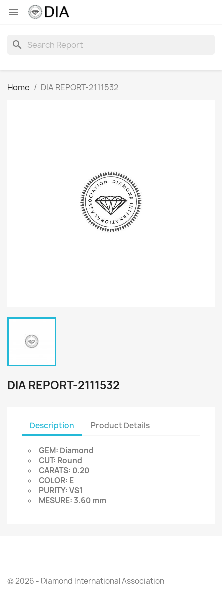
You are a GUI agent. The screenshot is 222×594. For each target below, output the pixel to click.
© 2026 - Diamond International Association (85, 581)
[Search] (111, 45)
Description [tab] (52, 425)
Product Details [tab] (120, 425)
